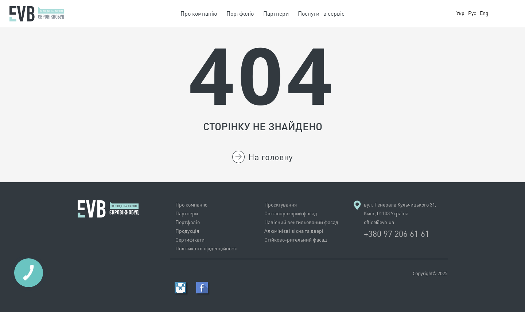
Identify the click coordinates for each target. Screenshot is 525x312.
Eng (484, 13)
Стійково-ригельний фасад (295, 239)
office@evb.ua (379, 222)
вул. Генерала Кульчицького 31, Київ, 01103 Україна (400, 208)
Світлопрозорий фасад (290, 213)
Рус (472, 13)
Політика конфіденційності (206, 248)
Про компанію (198, 13)
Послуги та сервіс (321, 13)
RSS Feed (180, 287)
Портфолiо (240, 13)
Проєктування (280, 204)
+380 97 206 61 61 (396, 233)
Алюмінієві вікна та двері (293, 231)
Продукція (187, 231)
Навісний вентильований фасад (301, 222)
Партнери (276, 13)
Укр (460, 13)
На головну (262, 157)
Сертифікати (190, 239)
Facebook (202, 287)
